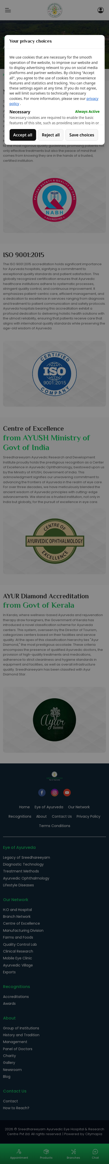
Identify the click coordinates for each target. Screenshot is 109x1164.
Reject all (51, 135)
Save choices (81, 135)
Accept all (22, 135)
